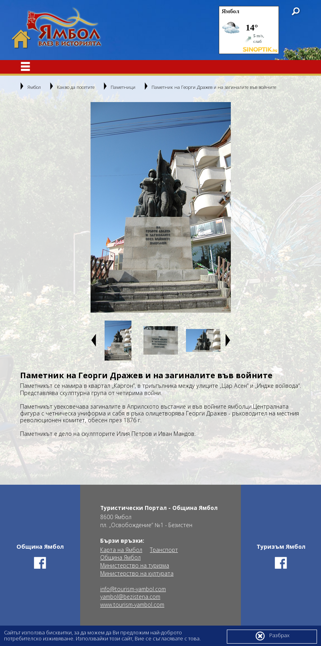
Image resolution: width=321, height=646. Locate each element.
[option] (161, 207)
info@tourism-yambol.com (133, 589)
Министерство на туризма (134, 565)
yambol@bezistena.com (130, 597)
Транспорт (164, 550)
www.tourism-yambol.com (132, 605)
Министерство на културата (137, 573)
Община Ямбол (120, 557)
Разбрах (272, 636)
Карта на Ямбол (121, 550)
